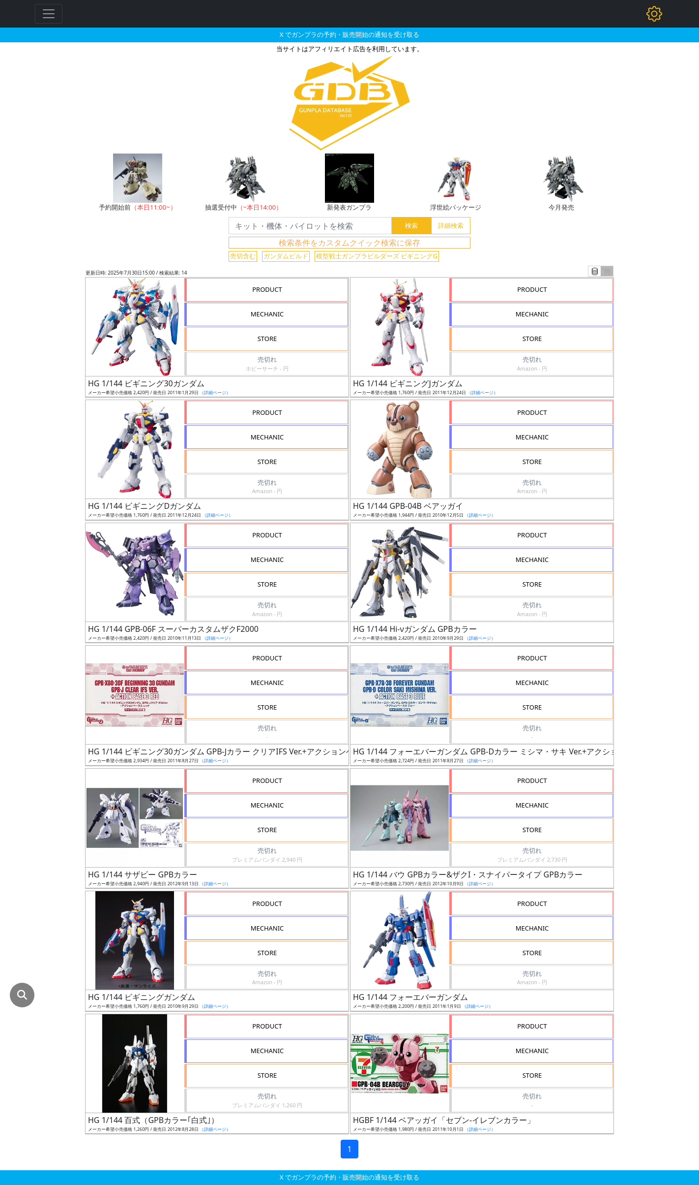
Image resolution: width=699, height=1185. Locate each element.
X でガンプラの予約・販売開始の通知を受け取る (349, 34)
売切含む (243, 255)
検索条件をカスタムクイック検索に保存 (349, 242)
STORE (267, 338)
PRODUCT (267, 289)
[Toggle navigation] (48, 14)
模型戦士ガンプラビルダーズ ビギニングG (376, 255)
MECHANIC (267, 314)
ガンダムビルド (285, 255)
